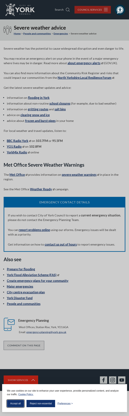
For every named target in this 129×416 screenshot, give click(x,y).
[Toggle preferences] (65, 403)
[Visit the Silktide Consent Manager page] (120, 403)
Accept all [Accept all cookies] (15, 403)
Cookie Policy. (25, 394)
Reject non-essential (41, 403)
